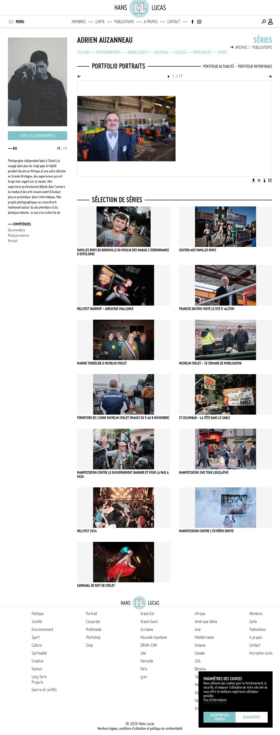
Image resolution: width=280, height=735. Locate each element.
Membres (79, 21)
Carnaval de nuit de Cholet (96, 586)
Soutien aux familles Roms (197, 250)
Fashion (37, 668)
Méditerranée (204, 637)
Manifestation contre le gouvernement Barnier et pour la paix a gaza (123, 474)
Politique (161, 52)
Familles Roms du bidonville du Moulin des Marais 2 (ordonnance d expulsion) (123, 252)
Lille (143, 653)
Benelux (200, 668)
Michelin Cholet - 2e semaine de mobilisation (210, 363)
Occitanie (146, 629)
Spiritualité (202, 52)
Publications (124, 21)
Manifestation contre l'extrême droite (206, 531)
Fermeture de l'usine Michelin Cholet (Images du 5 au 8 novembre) (123, 418)
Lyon (143, 676)
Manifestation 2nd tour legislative (203, 473)
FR (58, 148)
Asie (198, 629)
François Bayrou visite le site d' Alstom (206, 309)
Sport (222, 52)
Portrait (91, 613)
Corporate (93, 621)
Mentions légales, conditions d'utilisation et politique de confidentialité (140, 728)
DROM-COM (148, 645)
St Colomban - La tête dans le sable (204, 418)
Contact (173, 21)
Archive (241, 47)
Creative (37, 661)
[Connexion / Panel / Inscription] (270, 21)
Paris (143, 668)
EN (65, 148)
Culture (83, 52)
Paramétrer (251, 717)
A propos (151, 21)
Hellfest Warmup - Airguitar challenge (105, 309)
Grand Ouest (138, 52)
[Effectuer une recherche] (263, 21)
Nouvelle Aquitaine (153, 637)
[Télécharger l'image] (253, 180)
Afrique (200, 613)
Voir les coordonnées (37, 135)
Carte (100, 21)
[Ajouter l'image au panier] (259, 180)
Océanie (200, 645)
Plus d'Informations (215, 700)
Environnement (108, 52)
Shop (89, 645)
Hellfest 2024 (87, 531)
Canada (199, 653)
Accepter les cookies (219, 717)
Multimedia (93, 629)
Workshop (93, 637)
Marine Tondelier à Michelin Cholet (102, 363)
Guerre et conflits (44, 689)
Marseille (146, 661)
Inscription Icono (261, 653)
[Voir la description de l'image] (264, 180)
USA (197, 661)
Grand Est (147, 613)
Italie (198, 700)
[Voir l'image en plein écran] (270, 180)
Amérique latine (206, 621)
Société (180, 52)
